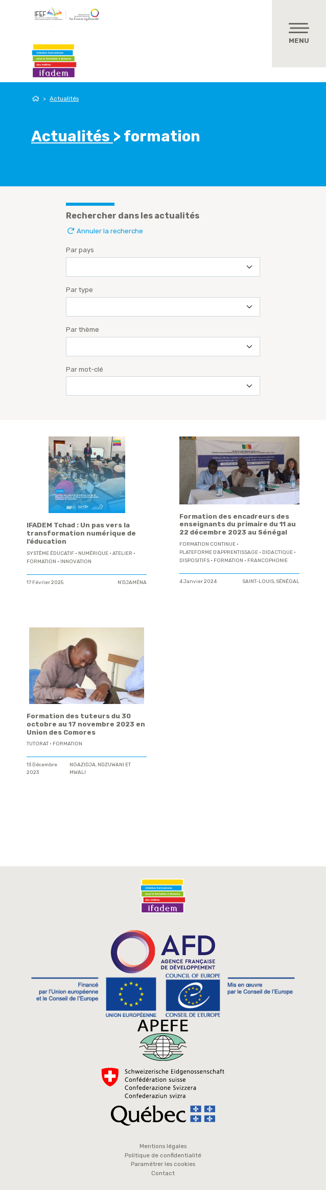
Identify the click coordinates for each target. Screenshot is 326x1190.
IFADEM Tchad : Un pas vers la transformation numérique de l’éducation (81, 533)
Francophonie (267, 560)
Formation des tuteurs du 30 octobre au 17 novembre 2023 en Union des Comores (86, 724)
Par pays (80, 250)
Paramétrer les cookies (163, 1164)
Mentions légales (163, 1146)
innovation (75, 561)
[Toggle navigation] (299, 33)
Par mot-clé (84, 369)
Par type (79, 290)
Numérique (93, 553)
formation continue (207, 544)
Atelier (122, 553)
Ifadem (54, 60)
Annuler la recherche (104, 231)
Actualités (64, 98)
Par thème (82, 329)
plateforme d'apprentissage (218, 552)
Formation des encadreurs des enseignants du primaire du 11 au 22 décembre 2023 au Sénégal (237, 525)
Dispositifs (194, 560)
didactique (277, 552)
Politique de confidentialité (163, 1155)
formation (41, 561)
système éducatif (50, 553)
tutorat (38, 744)
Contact (163, 1173)
